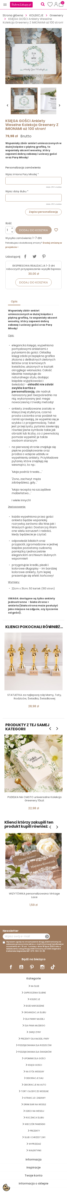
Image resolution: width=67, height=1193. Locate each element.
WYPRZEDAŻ (35, 1143)
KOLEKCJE (35, 999)
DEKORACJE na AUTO (35, 1084)
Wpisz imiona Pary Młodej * (22, 174)
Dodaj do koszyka (33, 230)
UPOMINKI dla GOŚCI (35, 1058)
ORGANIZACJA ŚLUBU (35, 1012)
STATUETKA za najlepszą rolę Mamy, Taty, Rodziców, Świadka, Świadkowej (34, 696)
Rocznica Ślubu (35, 1117)
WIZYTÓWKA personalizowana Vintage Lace (34, 895)
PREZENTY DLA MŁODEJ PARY (35, 1038)
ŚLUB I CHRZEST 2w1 (34, 1137)
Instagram (42, 967)
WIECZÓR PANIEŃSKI (35, 1124)
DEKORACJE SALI (34, 1078)
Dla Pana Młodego (35, 1025)
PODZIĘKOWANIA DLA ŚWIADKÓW (35, 1051)
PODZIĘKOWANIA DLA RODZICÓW (35, 1045)
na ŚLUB (35, 986)
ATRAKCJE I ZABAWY (35, 1097)
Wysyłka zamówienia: (18, 238)
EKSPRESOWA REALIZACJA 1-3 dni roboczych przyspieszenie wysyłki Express (33, 267)
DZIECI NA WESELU (35, 1111)
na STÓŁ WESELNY (35, 1071)
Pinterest (43, 256)
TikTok (53, 967)
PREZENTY (35, 1130)
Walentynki (35, 1150)
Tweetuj (34, 256)
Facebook (11, 967)
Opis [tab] (14, 301)
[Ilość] (10, 230)
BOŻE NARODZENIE (35, 1005)
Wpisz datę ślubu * (16, 191)
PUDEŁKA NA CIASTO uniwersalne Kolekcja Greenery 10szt (34, 798)
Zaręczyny (35, 1032)
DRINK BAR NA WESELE (35, 1104)
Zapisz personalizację (43, 212)
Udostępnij (25, 256)
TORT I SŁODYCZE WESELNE (35, 1091)
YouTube (21, 967)
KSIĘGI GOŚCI (35, 1064)
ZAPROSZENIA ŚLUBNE (35, 992)
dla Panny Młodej (35, 1018)
